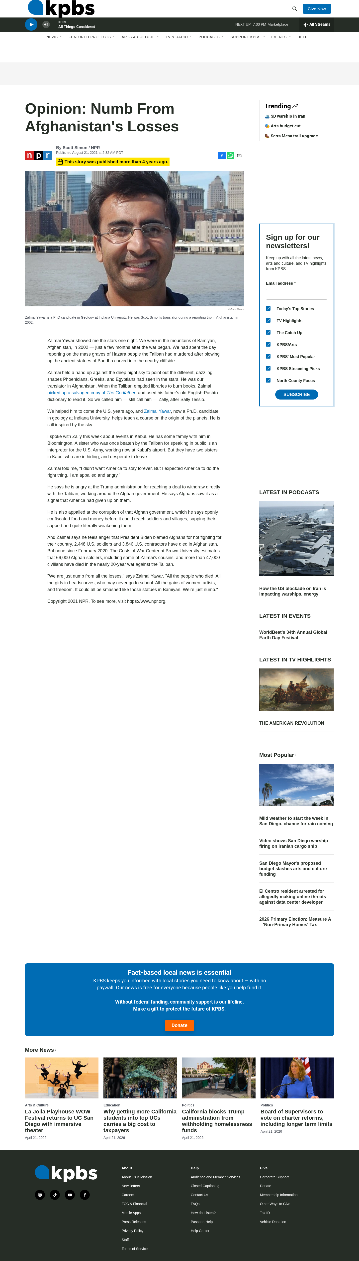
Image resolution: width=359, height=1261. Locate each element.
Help (302, 52)
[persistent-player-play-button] (31, 36)
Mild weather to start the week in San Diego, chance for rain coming (296, 821)
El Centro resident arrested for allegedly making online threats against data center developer (292, 897)
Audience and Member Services (215, 1177)
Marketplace (278, 36)
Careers (128, 1195)
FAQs (195, 1204)
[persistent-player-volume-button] (46, 36)
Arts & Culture (138, 52)
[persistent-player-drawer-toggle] (316, 36)
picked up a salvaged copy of (91, 392)
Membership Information (279, 1195)
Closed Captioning (205, 1186)
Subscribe (296, 394)
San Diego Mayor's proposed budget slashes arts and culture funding (293, 869)
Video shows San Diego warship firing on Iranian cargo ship (293, 843)
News (52, 52)
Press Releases (134, 1222)
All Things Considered (76, 38)
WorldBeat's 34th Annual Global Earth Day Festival (293, 635)
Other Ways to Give (275, 1204)
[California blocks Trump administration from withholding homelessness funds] (219, 1077)
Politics (188, 1105)
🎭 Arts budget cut (283, 125)
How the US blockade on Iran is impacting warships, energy (292, 591)
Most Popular (278, 755)
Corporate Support (274, 1177)
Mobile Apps (131, 1213)
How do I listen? (203, 1213)
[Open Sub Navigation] (62, 52)
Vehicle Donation (273, 1222)
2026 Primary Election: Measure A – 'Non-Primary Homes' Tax (295, 922)
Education (111, 1105)
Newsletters (131, 1186)
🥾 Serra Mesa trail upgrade (291, 135)
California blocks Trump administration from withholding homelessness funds (217, 1120)
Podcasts (209, 52)
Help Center (200, 1231)
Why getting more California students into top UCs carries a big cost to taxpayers (140, 1120)
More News (41, 1050)
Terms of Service (135, 1249)
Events (279, 52)
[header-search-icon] (296, 13)
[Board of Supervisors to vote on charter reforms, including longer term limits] (297, 1077)
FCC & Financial (134, 1204)
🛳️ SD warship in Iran (285, 116)
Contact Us (199, 1195)
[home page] (58, 13)
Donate (179, 1025)
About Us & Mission (137, 1177)
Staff (125, 1240)
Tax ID (265, 1213)
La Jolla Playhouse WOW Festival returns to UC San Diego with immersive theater (59, 1120)
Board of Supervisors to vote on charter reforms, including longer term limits (296, 1117)
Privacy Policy (132, 1231)
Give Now (319, 13)
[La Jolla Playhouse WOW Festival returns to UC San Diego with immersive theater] (61, 1077)
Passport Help (202, 1222)
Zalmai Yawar (157, 411)
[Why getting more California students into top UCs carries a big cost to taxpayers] (140, 1077)
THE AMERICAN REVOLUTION (291, 723)
